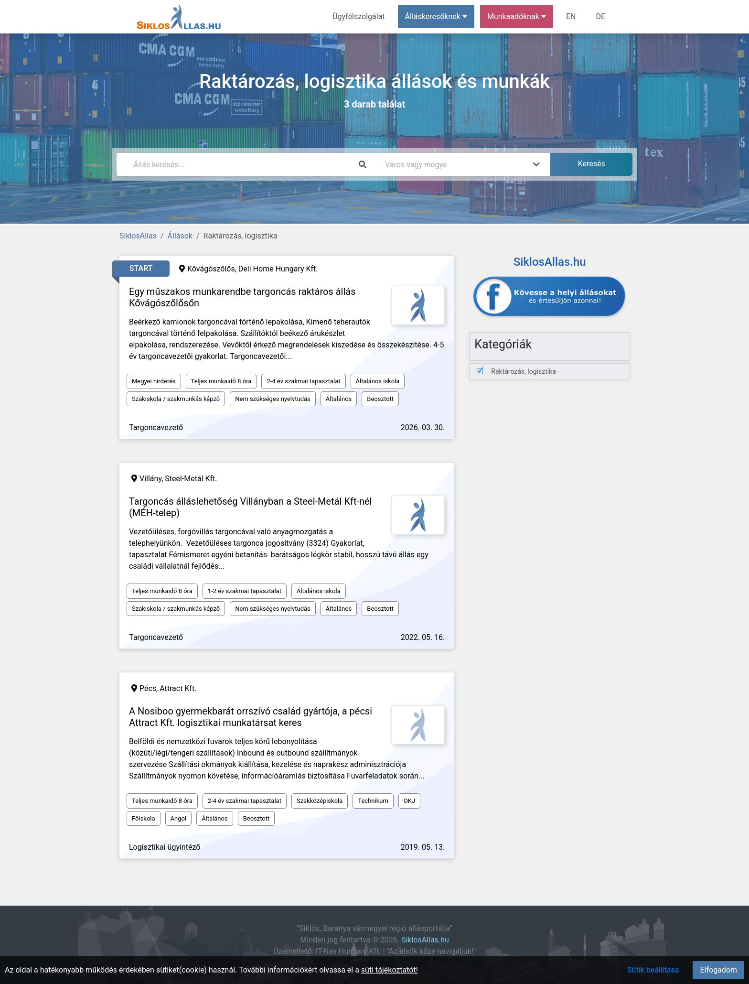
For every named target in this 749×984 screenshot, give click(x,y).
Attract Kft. (178, 688)
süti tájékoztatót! (389, 969)
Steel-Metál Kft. (191, 478)
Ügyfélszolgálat (358, 16)
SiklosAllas (138, 235)
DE (600, 16)
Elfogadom (718, 969)
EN (571, 16)
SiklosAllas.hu (425, 939)
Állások (180, 235)
